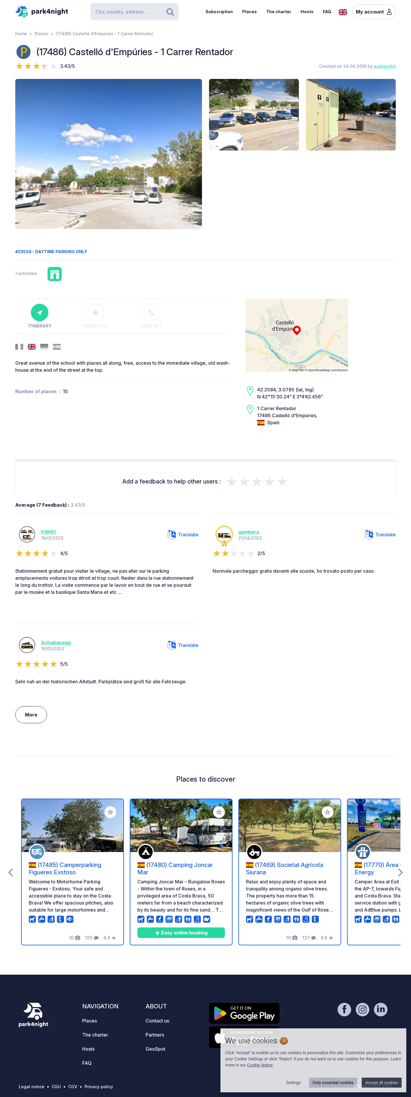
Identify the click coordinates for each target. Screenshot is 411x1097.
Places (249, 11)
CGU (56, 1086)
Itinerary (39, 316)
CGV (72, 1086)
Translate (183, 534)
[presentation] (10, 872)
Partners (155, 1035)
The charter (278, 11)
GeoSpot (155, 1049)
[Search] (134, 11)
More (31, 715)
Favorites (95, 316)
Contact (151, 316)
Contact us (157, 1021)
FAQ (327, 11)
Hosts (307, 11)
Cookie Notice (260, 1065)
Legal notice (31, 1086)
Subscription (219, 11)
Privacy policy (99, 1086)
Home (21, 33)
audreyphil (385, 66)
